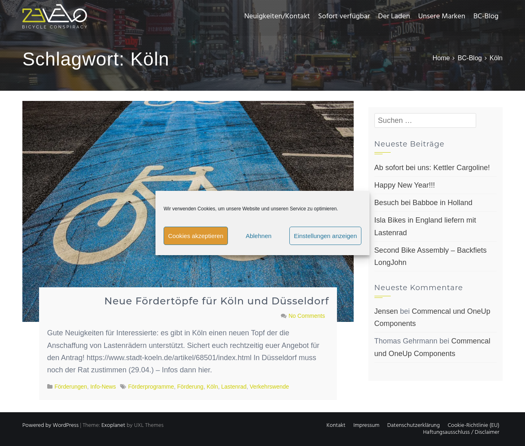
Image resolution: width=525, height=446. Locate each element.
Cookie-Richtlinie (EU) (473, 425)
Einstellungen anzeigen (325, 235)
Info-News (103, 386)
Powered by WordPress (50, 425)
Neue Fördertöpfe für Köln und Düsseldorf (216, 301)
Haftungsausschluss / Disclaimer (461, 432)
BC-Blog (486, 16)
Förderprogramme (151, 386)
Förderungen (71, 386)
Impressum (366, 425)
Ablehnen (258, 235)
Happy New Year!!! (404, 185)
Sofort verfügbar (344, 16)
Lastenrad (233, 386)
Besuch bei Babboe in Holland (423, 203)
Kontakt (335, 425)
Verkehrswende (269, 386)
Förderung (190, 386)
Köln (212, 386)
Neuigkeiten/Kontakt (277, 16)
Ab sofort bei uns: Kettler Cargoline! (432, 168)
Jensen (386, 311)
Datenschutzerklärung (413, 425)
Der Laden (394, 16)
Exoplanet (113, 425)
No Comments (307, 316)
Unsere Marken (441, 16)
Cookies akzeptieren (195, 235)
